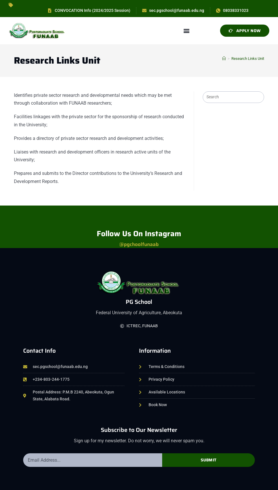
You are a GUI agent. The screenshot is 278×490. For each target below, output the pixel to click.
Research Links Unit (247, 58)
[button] (186, 31)
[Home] (224, 58)
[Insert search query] (233, 97)
